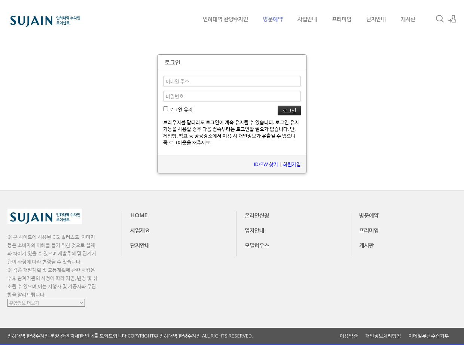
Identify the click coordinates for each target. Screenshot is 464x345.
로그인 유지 (178, 109)
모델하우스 (257, 245)
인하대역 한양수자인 (225, 18)
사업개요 (140, 230)
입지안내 (254, 230)
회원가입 (292, 164)
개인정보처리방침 (383, 336)
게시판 (408, 18)
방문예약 (273, 18)
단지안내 (376, 18)
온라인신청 (257, 215)
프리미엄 (341, 18)
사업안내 (307, 18)
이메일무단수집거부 (429, 336)
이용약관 (349, 336)
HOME (138, 215)
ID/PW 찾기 (266, 164)
